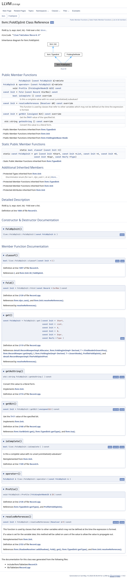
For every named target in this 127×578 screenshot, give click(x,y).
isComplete (25, 96)
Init (12, 92)
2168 (21, 426)
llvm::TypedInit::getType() (47, 431)
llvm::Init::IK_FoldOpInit (31, 273)
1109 (21, 464)
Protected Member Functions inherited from (30, 181)
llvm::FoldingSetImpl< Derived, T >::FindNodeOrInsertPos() (78, 350)
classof (38, 150)
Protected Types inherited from (21, 173)
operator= (24, 84)
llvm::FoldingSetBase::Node (54, 138)
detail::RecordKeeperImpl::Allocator (31, 350)
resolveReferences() (26, 305)
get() (59, 549)
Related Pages (20, 11)
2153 (21, 544)
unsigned (33, 114)
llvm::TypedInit (48, 129)
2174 (21, 394)
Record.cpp (35, 295)
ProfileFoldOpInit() (92, 353)
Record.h (32, 210)
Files (66, 11)
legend (63, 69)
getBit (22, 114)
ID (52, 88)
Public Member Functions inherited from (29, 129)
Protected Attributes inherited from (23, 190)
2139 (21, 295)
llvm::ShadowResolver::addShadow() (31, 549)
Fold (21, 92)
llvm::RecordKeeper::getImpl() (17, 353)
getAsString (25, 121)
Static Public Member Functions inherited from (31, 161)
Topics (31, 11)
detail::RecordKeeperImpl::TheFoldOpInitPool (25, 356)
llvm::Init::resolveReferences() (48, 300)
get (36, 154)
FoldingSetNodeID (38, 88)
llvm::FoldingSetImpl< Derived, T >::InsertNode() (58, 353)
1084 (19, 210)
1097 (21, 268)
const (36, 80)
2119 (21, 345)
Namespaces (42, 11)
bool (15, 96)
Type (73, 157)
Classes (56, 11)
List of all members (119, 20)
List (79, 154)
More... (44, 30)
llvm (3, 16)
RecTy (65, 157)
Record (36, 92)
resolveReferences (29, 103)
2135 (21, 501)
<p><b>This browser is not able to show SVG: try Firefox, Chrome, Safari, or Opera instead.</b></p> (63, 54)
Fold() (53, 549)
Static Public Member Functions (100, 20)
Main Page (7, 11)
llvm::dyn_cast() (21, 300)
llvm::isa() (70, 431)
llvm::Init (45, 133)
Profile (23, 88)
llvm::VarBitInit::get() (24, 431)
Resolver (46, 103)
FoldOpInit (13, 16)
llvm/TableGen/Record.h (26, 35)
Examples (76, 11)
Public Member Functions (79, 20)
